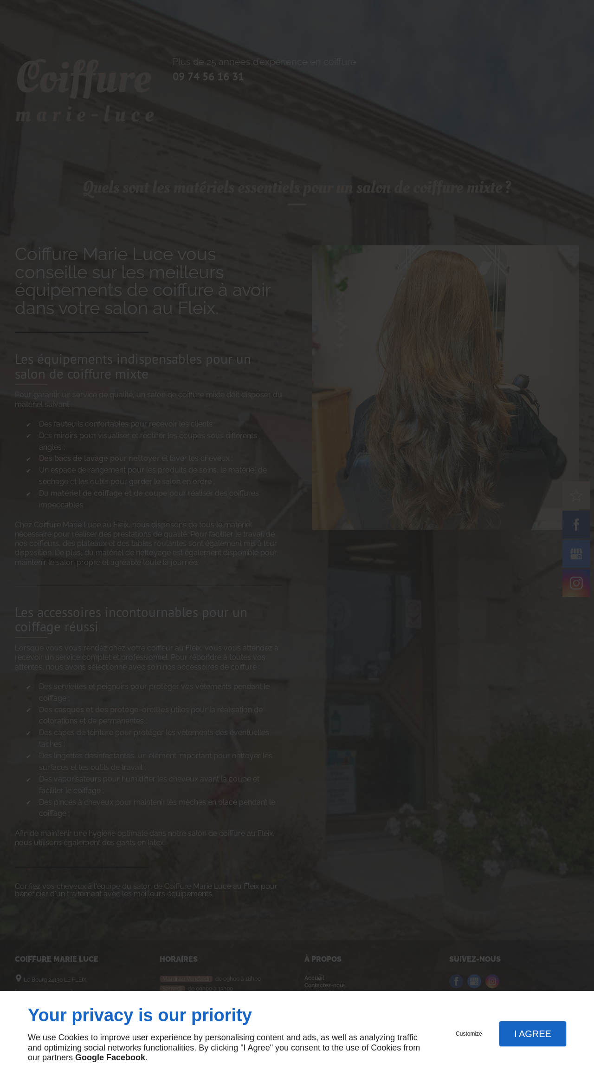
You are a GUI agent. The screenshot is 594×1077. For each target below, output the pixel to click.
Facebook (125, 1057)
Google (89, 1057)
